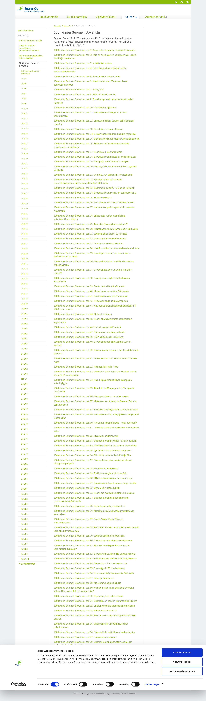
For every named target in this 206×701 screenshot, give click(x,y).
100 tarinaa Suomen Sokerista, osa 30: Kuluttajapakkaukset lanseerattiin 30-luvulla (96, 229)
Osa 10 (24, 106)
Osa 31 (24, 211)
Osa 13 (24, 121)
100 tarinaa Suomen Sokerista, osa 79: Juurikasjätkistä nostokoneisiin (89, 536)
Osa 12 (24, 116)
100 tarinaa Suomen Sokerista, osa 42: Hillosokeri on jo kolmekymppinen (91, 301)
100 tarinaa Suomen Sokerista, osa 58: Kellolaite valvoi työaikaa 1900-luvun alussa (96, 409)
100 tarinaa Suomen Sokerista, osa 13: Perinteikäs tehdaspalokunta (88, 129)
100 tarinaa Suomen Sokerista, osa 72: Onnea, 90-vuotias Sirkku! (87, 488)
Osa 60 (24, 356)
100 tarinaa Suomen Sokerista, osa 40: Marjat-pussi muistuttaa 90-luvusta (91, 291)
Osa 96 (24, 536)
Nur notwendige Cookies (182, 682)
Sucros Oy (130, 16)
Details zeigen (152, 695)
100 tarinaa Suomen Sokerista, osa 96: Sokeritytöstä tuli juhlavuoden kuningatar (94, 632)
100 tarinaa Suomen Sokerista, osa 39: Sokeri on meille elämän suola (89, 286)
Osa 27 (24, 191)
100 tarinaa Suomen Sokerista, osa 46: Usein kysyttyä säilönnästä (87, 327)
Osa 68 (24, 396)
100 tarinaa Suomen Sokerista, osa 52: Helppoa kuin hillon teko (86, 367)
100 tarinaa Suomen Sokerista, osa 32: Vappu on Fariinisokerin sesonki (90, 238)
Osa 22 (24, 166)
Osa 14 (24, 126)
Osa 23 (24, 171)
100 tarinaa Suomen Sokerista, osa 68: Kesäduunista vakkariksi (86, 468)
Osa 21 (24, 161)
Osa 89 (24, 501)
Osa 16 (24, 136)
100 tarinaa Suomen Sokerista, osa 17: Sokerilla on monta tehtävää (88, 152)
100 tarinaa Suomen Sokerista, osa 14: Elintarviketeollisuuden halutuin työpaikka (95, 134)
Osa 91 (24, 511)
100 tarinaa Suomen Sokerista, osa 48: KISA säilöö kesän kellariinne (88, 337)
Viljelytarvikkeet (105, 16)
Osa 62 (24, 366)
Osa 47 (24, 291)
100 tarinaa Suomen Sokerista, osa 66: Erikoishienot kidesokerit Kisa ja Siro (92, 455)
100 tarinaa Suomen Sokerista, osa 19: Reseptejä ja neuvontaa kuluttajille (91, 161)
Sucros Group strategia (30, 40)
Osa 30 (24, 206)
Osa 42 (24, 266)
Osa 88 (24, 496)
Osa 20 (24, 156)
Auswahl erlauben (182, 673)
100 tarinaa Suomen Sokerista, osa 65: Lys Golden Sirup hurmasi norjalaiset (92, 450)
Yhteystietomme (26, 561)
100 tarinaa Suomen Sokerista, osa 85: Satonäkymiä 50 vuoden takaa (89, 568)
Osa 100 (25, 556)
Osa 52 (24, 316)
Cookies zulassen (182, 663)
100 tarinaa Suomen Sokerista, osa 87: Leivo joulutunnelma (84, 578)
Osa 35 (24, 231)
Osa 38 (24, 246)
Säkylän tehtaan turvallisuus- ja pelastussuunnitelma (32, 46)
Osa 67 (24, 391)
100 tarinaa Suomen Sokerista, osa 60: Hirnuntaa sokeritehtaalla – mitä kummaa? (95, 423)
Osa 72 (24, 416)
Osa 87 (24, 486)
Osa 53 (24, 321)
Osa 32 (24, 216)
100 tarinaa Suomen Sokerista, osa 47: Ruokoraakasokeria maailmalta (89, 332)
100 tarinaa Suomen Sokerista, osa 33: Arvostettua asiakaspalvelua (88, 243)
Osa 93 (24, 521)
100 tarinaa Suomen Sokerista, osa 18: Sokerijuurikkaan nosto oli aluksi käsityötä (95, 157)
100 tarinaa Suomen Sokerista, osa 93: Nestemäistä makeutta (85, 610)
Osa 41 (24, 261)
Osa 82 (24, 466)
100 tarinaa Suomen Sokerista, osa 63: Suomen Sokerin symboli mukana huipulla (95, 441)
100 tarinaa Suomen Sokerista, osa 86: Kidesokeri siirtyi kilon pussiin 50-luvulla (94, 573)
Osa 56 (24, 336)
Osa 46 (24, 286)
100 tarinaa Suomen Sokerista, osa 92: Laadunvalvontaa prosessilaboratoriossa (94, 606)
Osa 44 (24, 276)
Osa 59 (24, 351)
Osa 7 (23, 91)
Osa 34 (24, 226)
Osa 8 (23, 96)
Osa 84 (24, 476)
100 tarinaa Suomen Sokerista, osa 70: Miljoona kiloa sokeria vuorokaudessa (93, 478)
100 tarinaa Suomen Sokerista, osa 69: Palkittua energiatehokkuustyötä (90, 473)
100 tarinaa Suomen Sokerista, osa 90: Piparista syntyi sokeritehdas (88, 596)
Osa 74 (24, 426)
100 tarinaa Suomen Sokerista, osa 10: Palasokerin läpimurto (85, 107)
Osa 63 (24, 371)
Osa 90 (24, 506)
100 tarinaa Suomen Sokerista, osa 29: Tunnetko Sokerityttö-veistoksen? (91, 224)
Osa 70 (24, 406)
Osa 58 (24, 346)
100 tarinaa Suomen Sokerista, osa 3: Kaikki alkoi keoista (83, 63)
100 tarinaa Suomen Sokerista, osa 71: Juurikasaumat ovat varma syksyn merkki (95, 483)
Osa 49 (24, 301)
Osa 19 (24, 151)
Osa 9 (23, 101)
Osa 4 (23, 76)
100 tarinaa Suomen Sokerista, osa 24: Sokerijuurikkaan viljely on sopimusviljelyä (95, 193)
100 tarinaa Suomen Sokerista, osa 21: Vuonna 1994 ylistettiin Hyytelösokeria (93, 175)
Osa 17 (24, 141)
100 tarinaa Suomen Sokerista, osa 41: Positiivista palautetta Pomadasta (91, 296)
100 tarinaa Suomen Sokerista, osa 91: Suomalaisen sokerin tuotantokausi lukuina (95, 601)
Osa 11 (24, 111)
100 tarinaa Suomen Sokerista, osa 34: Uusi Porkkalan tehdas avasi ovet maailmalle (96, 248)
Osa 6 (23, 86)
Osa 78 (24, 446)
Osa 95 (24, 531)
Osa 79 (24, 451)
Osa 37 (24, 241)
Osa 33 (24, 221)
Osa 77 (24, 441)
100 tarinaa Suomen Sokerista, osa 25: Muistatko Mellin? (83, 197)
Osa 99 (24, 551)
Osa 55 (24, 331)
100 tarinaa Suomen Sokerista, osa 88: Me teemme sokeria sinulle (87, 583)
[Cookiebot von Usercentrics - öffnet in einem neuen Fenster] (18, 695)
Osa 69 (24, 401)
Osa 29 (24, 201)
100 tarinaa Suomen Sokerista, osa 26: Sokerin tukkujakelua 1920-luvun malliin (94, 202)
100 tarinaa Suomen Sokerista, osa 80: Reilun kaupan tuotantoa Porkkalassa (93, 540)
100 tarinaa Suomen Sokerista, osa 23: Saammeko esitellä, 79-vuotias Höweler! (94, 188)
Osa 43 (24, 271)
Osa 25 (24, 181)
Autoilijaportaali (155, 16)
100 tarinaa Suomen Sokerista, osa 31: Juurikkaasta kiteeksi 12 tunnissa (90, 234)
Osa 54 (24, 326)
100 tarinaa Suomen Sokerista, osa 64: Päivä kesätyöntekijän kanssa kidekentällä (95, 445)
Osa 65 (24, 381)
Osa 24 (24, 176)
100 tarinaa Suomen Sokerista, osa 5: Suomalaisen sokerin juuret (87, 76)
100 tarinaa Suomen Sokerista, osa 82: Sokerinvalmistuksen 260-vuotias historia (94, 554)
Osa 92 (24, 516)
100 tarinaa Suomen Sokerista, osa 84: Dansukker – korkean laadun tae (90, 563)
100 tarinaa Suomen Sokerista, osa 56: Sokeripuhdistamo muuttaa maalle (91, 396)
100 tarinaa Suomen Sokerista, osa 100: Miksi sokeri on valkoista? (87, 655)
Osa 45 (24, 281)
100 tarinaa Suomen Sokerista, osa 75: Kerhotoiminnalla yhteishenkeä (89, 506)
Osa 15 (24, 131)
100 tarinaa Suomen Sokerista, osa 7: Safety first (78, 89)
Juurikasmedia (49, 16)
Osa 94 (24, 526)
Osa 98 (24, 546)
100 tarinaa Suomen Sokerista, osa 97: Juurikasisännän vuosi (85, 637)
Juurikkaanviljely (77, 16)
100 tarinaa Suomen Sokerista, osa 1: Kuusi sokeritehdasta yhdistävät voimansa (94, 50)
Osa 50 (24, 306)
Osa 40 (24, 256)
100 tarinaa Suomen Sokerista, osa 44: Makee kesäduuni (83, 314)
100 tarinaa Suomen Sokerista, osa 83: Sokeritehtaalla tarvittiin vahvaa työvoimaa (95, 558)
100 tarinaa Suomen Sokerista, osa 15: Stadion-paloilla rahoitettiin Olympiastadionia (96, 139)
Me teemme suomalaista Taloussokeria (30, 54)
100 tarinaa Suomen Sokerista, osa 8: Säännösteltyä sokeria (84, 94)
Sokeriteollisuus (26, 30)
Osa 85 (24, 481)
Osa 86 (24, 491)
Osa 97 (24, 541)
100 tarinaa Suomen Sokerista (28, 61)
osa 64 (24, 376)
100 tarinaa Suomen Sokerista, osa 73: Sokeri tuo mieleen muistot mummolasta (94, 493)
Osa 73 (24, 421)
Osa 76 (24, 436)
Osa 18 (24, 146)
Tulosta (182, 2)
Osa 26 (24, 186)
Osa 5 (23, 81)
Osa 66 (24, 386)
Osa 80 (24, 456)
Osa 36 (24, 236)
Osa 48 (24, 296)
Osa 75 (24, 431)
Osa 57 (24, 341)
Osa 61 (24, 361)
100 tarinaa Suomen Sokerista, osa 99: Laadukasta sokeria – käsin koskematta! (94, 650)
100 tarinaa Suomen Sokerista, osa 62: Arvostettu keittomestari (86, 436)
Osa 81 (24, 461)
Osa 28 (24, 196)
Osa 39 (24, 251)
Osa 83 (24, 471)
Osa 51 (24, 311)
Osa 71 (24, 411)
